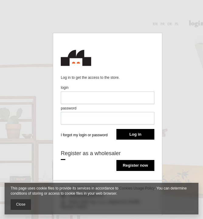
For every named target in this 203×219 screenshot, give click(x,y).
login (64, 87)
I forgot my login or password (84, 135)
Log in (135, 134)
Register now (135, 165)
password (68, 108)
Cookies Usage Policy (137, 188)
